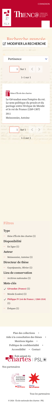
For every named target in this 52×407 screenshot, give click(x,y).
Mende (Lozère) (15, 294)
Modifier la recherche (26, 44)
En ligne (11, 246)
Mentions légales (24, 341)
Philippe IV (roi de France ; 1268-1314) (26, 299)
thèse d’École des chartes (19, 236)
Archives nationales (17, 278)
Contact (36, 349)
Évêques (11, 308)
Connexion (44, 4)
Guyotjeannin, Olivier (18, 267)
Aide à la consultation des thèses (24, 337)
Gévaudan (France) (16, 288)
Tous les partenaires (40, 393)
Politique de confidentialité (24, 345)
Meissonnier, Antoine (18, 257)
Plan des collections (24, 333)
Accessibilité (19, 349)
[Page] (14, 69)
